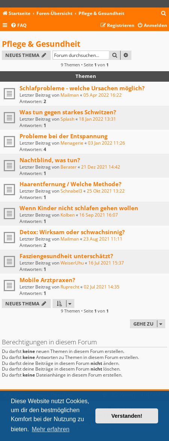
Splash (67, 119)
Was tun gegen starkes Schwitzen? (68, 112)
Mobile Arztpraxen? (47, 280)
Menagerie (71, 143)
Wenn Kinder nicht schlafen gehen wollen (79, 208)
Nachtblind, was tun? (50, 160)
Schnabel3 (71, 191)
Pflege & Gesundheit (41, 44)
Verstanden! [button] (127, 416)
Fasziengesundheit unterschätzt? (66, 256)
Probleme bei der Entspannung (63, 136)
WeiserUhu (72, 263)
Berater (68, 167)
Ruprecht (69, 287)
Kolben (67, 215)
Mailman (69, 95)
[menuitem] (163, 14)
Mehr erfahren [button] (50, 429)
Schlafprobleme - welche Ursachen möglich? (82, 88)
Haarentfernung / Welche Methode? (70, 184)
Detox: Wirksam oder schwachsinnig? (72, 232)
